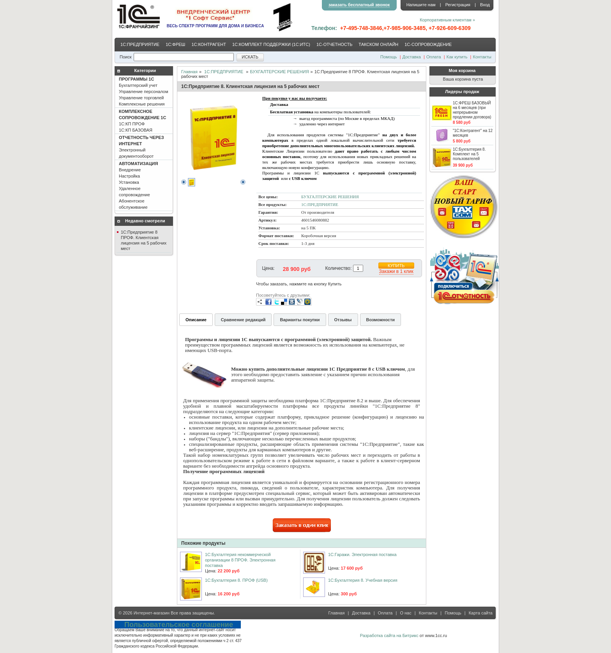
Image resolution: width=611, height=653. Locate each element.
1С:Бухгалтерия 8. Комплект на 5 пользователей (469, 154)
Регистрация (457, 4)
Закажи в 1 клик (396, 271)
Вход (485, 4)
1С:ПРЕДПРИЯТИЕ (139, 44)
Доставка (412, 57)
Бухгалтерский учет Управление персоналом (143, 91)
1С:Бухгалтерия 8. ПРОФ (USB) (236, 580)
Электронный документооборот (141, 146)
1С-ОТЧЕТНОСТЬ (334, 44)
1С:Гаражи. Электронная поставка (362, 554)
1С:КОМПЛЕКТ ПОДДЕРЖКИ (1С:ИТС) (271, 44)
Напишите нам (421, 4)
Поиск (125, 57)
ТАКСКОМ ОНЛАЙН (378, 44)
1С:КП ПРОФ (142, 120)
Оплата (433, 57)
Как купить (457, 57)
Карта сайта (481, 613)
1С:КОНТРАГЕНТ (208, 44)
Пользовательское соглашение (178, 624)
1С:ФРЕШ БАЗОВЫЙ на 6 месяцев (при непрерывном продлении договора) (472, 110)
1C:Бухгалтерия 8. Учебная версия (362, 580)
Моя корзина (462, 70)
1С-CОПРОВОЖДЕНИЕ (428, 44)
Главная (189, 71)
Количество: (338, 268)
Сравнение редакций (243, 319)
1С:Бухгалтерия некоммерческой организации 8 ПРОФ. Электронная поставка (240, 560)
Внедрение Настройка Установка (138, 185)
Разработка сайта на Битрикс (389, 635)
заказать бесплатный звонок (359, 4)
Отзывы (343, 319)
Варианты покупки (300, 319)
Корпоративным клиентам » (447, 20)
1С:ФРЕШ (175, 44)
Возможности (380, 319)
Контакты (482, 57)
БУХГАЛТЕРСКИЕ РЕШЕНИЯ (279, 71)
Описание (196, 319)
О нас (405, 613)
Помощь (388, 57)
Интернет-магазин (152, 613)
